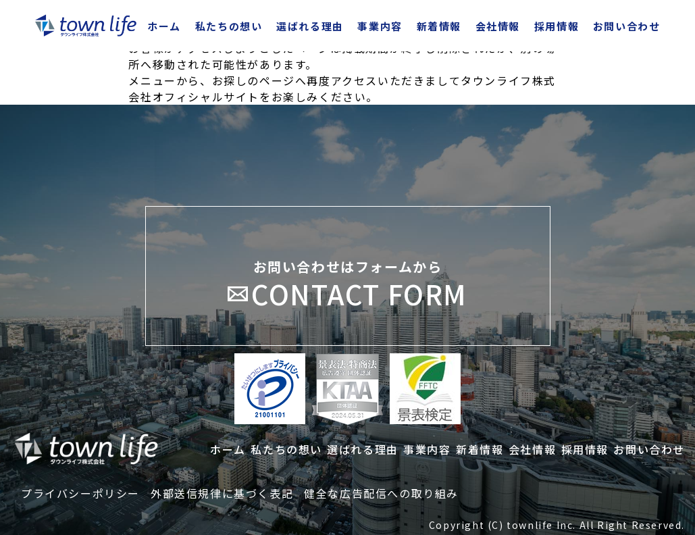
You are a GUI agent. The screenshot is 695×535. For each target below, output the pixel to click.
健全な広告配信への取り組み (381, 493)
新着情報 (439, 26)
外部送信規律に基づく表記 (222, 493)
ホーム (164, 26)
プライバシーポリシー (80, 493)
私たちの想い (229, 26)
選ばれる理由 (310, 26)
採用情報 (556, 26)
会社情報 (497, 26)
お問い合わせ (627, 26)
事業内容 (379, 26)
